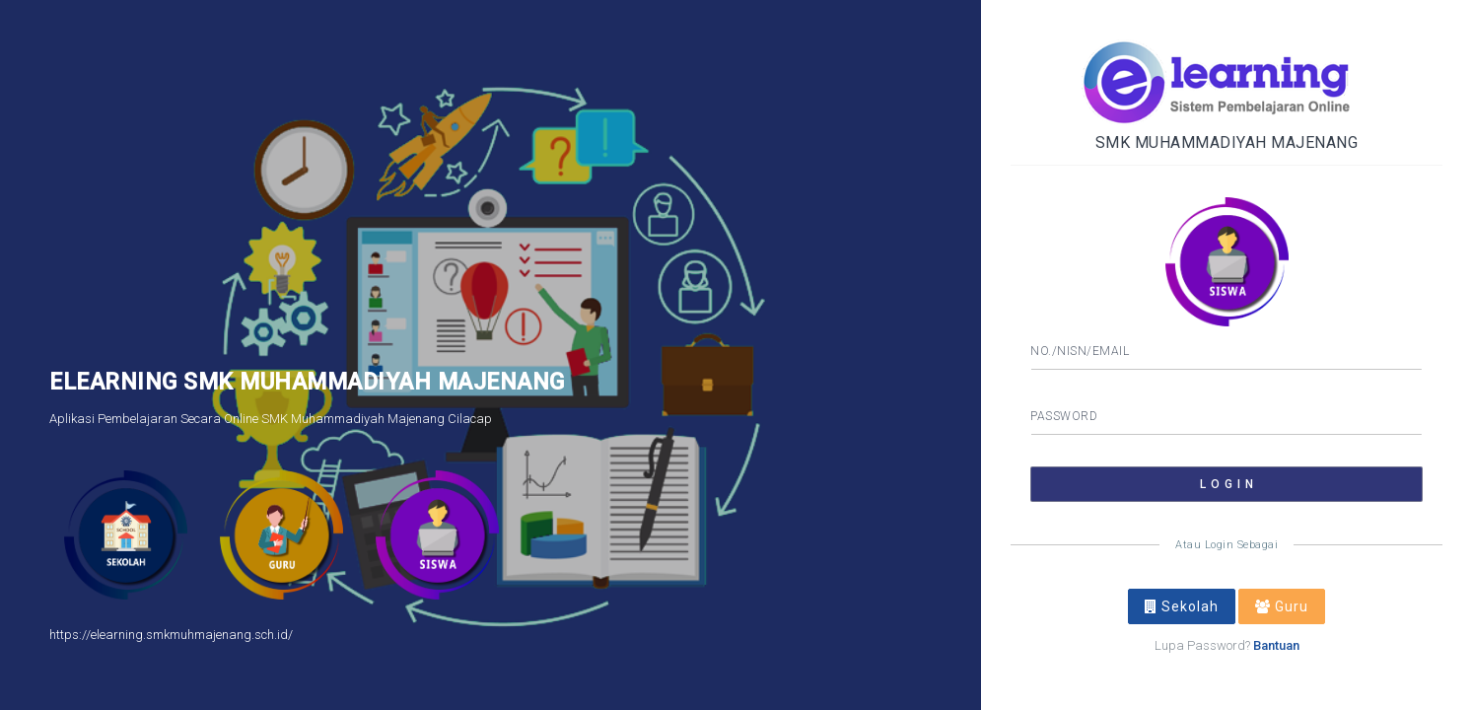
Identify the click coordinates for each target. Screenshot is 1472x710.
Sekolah (1182, 606)
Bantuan (1276, 645)
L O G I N (1227, 484)
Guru (1281, 606)
